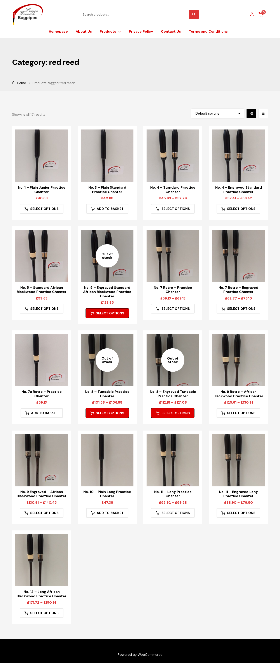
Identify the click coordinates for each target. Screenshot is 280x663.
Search (194, 14)
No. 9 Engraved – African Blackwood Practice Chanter (41, 493)
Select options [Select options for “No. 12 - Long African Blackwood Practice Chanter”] (44, 613)
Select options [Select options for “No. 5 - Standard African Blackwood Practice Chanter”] (44, 309)
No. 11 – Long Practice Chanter (173, 493)
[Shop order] (217, 113)
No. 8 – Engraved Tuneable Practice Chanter (173, 393)
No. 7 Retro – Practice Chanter (173, 289)
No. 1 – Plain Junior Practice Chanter (41, 189)
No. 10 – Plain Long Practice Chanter (107, 493)
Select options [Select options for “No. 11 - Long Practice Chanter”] (175, 513)
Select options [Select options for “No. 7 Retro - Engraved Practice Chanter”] (241, 309)
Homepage (58, 31)
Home (21, 83)
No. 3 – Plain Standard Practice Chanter (107, 189)
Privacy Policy (141, 31)
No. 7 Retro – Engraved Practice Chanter (238, 289)
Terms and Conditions (208, 31)
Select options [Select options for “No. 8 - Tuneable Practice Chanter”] (110, 413)
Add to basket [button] (110, 209)
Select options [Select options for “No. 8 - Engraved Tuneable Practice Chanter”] (175, 413)
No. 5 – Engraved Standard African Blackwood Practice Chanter (107, 291)
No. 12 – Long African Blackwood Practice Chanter (41, 593)
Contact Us (171, 31)
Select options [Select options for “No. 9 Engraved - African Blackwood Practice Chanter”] (44, 513)
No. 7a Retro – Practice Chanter (41, 393)
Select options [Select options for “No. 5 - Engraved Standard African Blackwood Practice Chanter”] (110, 313)
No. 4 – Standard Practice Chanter (172, 189)
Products (108, 31)
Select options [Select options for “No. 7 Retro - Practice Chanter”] (175, 309)
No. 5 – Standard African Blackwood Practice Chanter (41, 289)
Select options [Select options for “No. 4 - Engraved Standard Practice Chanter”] (241, 209)
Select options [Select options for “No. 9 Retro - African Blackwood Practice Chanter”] (241, 413)
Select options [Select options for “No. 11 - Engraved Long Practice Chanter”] (241, 513)
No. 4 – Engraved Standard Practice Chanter (238, 189)
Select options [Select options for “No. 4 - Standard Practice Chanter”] (175, 209)
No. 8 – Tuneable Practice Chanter (107, 393)
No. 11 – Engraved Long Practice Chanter (238, 493)
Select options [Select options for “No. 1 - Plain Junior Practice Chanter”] (44, 209)
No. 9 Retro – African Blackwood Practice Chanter (238, 393)
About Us (84, 31)
